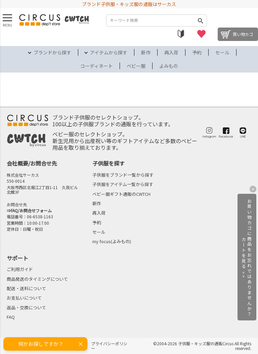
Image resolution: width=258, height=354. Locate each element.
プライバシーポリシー (109, 346)
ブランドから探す (52, 52)
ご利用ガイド (20, 269)
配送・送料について (26, 288)
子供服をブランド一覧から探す (123, 175)
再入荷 (171, 52)
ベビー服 (136, 65)
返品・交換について (26, 307)
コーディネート (96, 65)
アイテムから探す (108, 52)
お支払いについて (24, 298)
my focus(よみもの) (111, 241)
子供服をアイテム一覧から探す (122, 184)
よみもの (168, 65)
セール (222, 52)
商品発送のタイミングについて (37, 279)
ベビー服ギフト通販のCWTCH (121, 194)
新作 (145, 52)
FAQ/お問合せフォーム (31, 210)
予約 (197, 52)
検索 (200, 20)
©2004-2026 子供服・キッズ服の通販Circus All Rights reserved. (202, 346)
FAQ (11, 317)
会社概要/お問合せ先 (32, 163)
